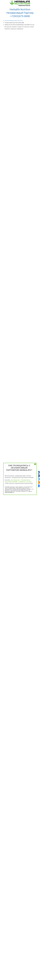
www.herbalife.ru (9, 492)
